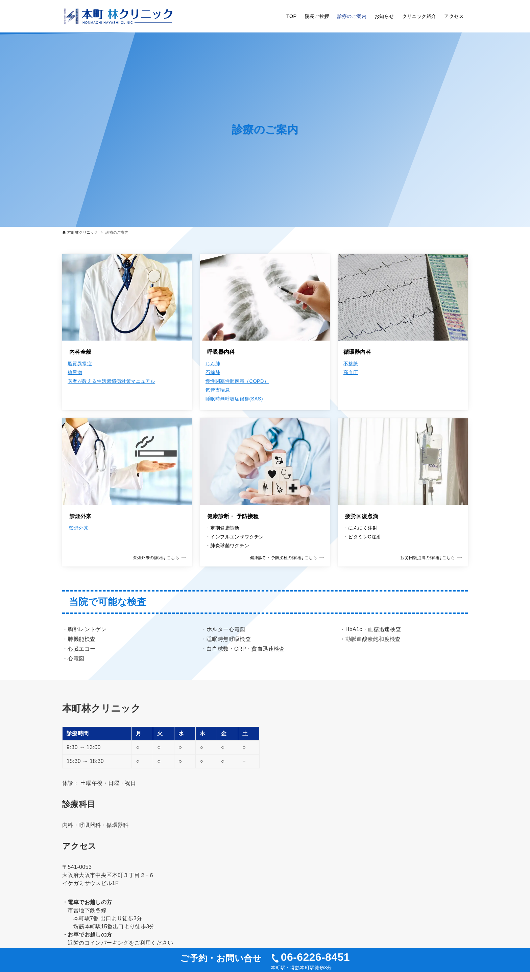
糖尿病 (75, 372)
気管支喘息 (218, 390)
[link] (127, 492)
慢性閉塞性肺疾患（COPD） (237, 381)
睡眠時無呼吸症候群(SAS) (234, 398)
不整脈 (350, 363)
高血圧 (350, 372)
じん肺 (213, 363)
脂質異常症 (80, 363)
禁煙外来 (78, 528)
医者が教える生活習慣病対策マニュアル (111, 381)
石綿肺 (213, 372)
